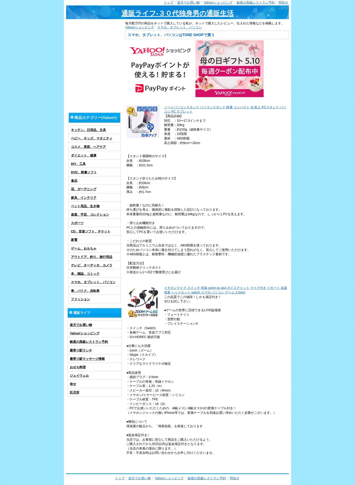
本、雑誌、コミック (85, 273)
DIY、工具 (78, 164)
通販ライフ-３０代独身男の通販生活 (177, 13)
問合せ (283, 2)
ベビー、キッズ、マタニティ (91, 138)
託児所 (74, 392)
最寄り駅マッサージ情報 (87, 359)
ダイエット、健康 (83, 155)
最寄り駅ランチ (81, 350)
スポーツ (77, 223)
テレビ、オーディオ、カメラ (91, 265)
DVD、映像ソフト (84, 172)
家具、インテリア (83, 198)
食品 (74, 180)
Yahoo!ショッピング (218, 2)
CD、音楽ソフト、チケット (90, 231)
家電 (74, 240)
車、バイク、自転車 (85, 291)
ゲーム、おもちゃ (83, 248)
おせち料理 (78, 367)
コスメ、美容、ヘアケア (88, 147)
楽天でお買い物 (188, 2)
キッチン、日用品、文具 (88, 130)
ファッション (80, 299)
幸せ (73, 384)
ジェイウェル (79, 375)
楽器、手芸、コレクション (90, 214)
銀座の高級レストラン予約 (256, 2)
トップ (168, 2)
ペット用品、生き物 (85, 206)
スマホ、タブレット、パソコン (179, 27)
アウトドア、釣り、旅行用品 (91, 257)
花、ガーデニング (83, 189)
